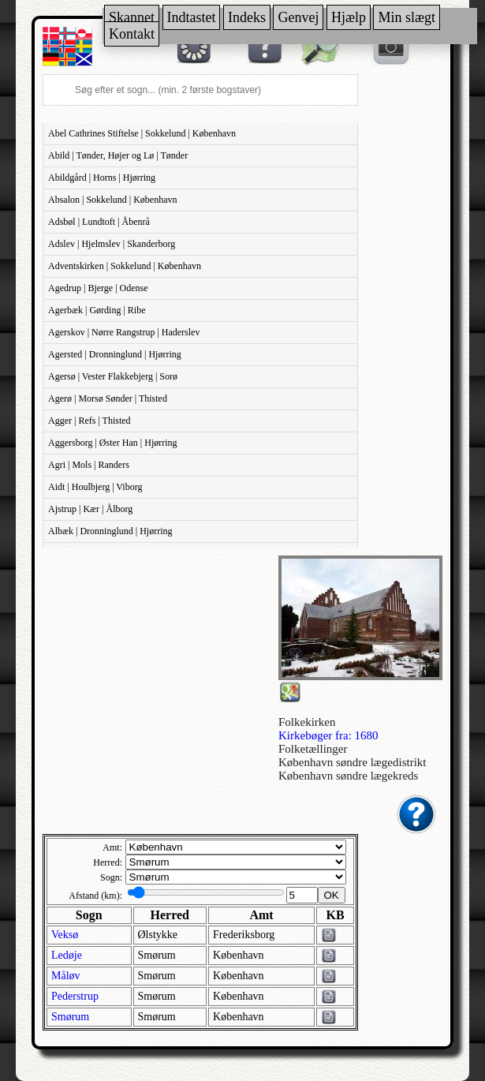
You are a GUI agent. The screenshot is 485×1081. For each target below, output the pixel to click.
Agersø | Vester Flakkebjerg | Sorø (112, 376)
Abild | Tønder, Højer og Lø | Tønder (118, 155)
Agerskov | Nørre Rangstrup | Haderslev (124, 332)
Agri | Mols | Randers (88, 464)
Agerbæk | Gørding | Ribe (96, 310)
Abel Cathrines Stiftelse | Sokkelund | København (142, 133)
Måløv (65, 976)
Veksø (64, 935)
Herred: (107, 862)
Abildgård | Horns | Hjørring (101, 177)
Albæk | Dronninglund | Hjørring (110, 531)
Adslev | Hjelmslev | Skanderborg (111, 243)
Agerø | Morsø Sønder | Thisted (107, 398)
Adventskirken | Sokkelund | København (124, 265)
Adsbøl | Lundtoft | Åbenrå (99, 221)
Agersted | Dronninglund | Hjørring (114, 354)
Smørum (70, 1017)
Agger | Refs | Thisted (89, 420)
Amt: (112, 847)
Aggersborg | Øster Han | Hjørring (112, 442)
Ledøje (66, 955)
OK (331, 895)
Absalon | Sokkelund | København (112, 199)
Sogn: (111, 877)
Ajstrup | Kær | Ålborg (90, 508)
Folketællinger (313, 748)
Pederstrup (75, 996)
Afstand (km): (95, 895)
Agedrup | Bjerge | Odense (98, 288)
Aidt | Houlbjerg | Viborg (95, 486)
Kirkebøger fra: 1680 (328, 735)
